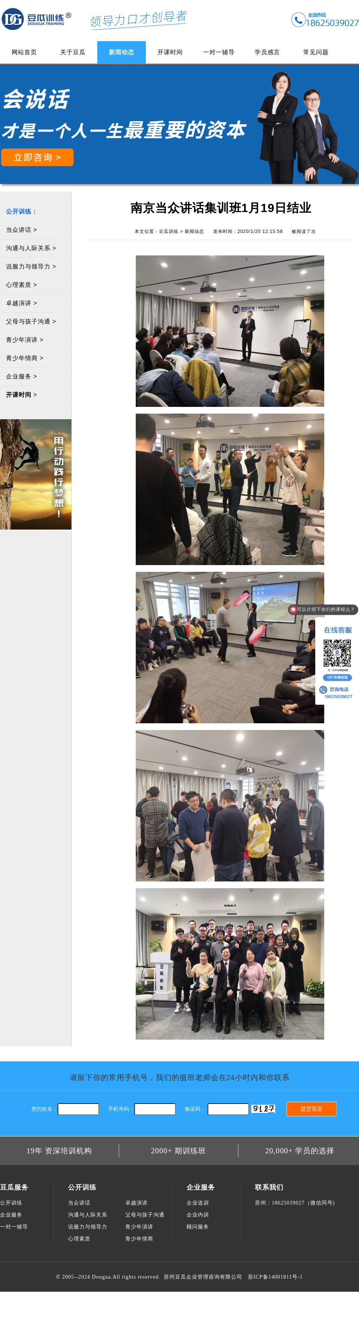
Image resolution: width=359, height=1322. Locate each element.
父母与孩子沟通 (145, 1215)
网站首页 (24, 52)
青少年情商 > (25, 358)
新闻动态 (121, 52)
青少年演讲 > (25, 340)
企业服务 (11, 1215)
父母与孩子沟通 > (31, 321)
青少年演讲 (139, 1227)
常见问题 (316, 52)
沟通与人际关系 (87, 1215)
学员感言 (267, 52)
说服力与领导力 (87, 1227)
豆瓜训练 (36, 18)
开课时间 (170, 52)
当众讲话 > (21, 230)
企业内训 (198, 1215)
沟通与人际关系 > (31, 248)
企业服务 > (21, 376)
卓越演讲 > (21, 303)
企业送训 (198, 1203)
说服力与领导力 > (31, 266)
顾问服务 (198, 1227)
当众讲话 (79, 1203)
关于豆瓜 (73, 52)
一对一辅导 (219, 52)
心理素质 (79, 1239)
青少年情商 (139, 1239)
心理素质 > (21, 285)
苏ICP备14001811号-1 (275, 1277)
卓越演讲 (136, 1203)
